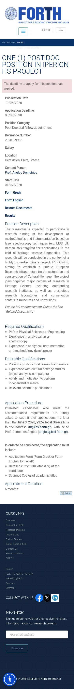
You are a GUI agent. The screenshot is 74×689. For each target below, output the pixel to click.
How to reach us (14, 553)
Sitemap (10, 587)
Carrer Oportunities (16, 543)
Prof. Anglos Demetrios (21, 172)
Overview (10, 520)
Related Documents (18, 208)
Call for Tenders (14, 539)
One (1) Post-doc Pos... (29, 47)
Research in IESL (14, 525)
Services (10, 583)
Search (9, 568)
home (20, 42)
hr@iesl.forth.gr (40, 427)
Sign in (46, 29)
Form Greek (13, 192)
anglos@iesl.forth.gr (53, 432)
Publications (12, 534)
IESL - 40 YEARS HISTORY (19, 573)
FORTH (9, 558)
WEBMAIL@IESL (14, 578)
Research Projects (15, 529)
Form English (14, 200)
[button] (9, 679)
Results (10, 215)
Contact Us (12, 548)
